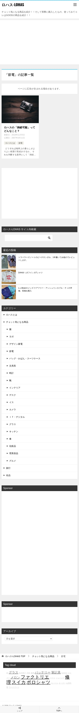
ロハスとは (10, 143)
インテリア (14, 387)
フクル (52, 678)
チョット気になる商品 (17, 322)
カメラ (12, 409)
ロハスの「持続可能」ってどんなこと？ (19, 129)
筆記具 (56, 672)
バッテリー (43, 672)
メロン (15, 677)
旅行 (8, 468)
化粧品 (12, 446)
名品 (8, 475)
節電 (20, 143)
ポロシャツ (38, 682)
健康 (32, 673)
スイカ (19, 682)
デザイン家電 (16, 344)
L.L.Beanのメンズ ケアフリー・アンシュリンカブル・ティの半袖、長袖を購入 (45, 289)
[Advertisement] (39, 42)
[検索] (28, 238)
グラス (12, 424)
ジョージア (60, 678)
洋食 (28, 673)
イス (11, 402)
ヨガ (11, 336)
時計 (11, 373)
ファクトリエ (35, 676)
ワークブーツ (14, 687)
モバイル (54, 683)
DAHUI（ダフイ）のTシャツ (30, 273)
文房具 (12, 365)
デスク (12, 395)
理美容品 (13, 453)
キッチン (13, 431)
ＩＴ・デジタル (17, 417)
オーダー (62, 683)
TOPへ (59, 709)
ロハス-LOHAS (13, 4)
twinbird (64, 673)
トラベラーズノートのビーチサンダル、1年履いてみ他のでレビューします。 (46, 258)
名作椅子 (22, 673)
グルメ (12, 460)
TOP (15, 656)
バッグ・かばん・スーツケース (24, 358)
